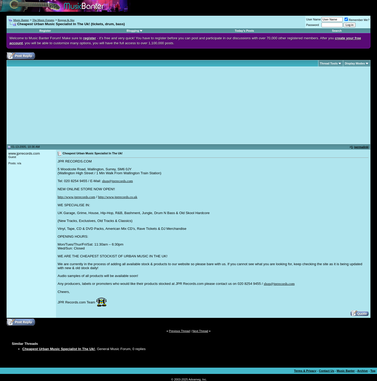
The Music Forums (43, 19)
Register (45, 30)
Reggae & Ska (66, 19)
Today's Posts (244, 30)
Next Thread (200, 331)
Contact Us (326, 370)
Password (312, 24)
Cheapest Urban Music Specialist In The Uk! (58, 349)
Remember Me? (357, 19)
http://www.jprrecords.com (76, 197)
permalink (361, 147)
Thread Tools (329, 63)
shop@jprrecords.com (117, 181)
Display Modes (355, 63)
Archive (362, 370)
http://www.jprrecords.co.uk (117, 197)
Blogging (133, 30)
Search (337, 30)
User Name (313, 19)
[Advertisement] (52, 105)
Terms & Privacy (305, 370)
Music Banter (21, 19)
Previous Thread (179, 331)
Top (372, 370)
